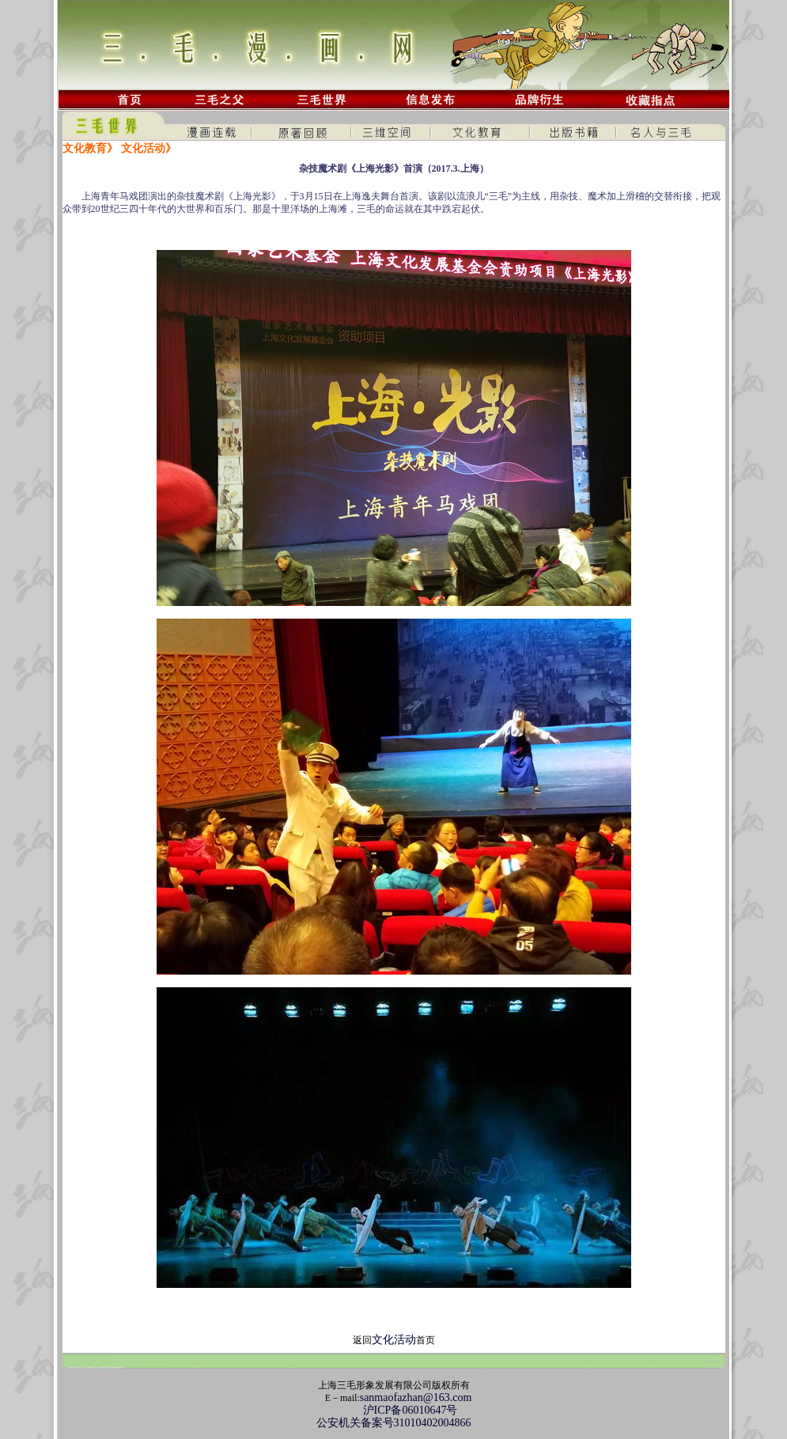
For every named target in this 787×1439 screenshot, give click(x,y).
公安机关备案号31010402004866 (393, 1423)
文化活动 (394, 1340)
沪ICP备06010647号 (394, 1410)
